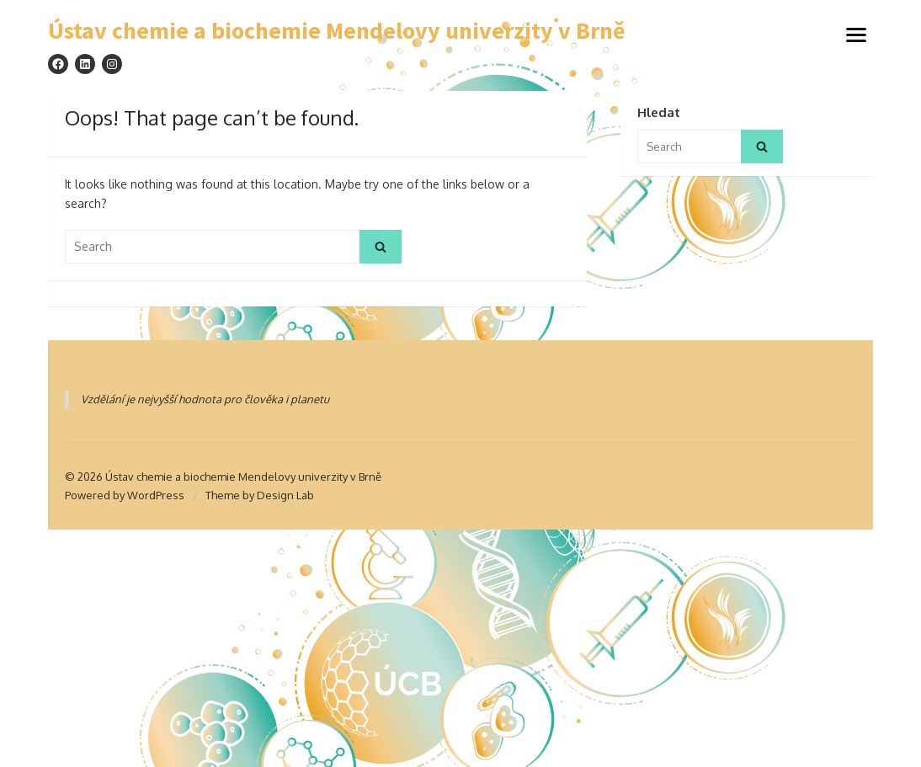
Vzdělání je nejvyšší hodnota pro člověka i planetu (205, 399)
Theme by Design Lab (259, 495)
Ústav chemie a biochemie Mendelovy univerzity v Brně (337, 31)
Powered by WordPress (124, 495)
